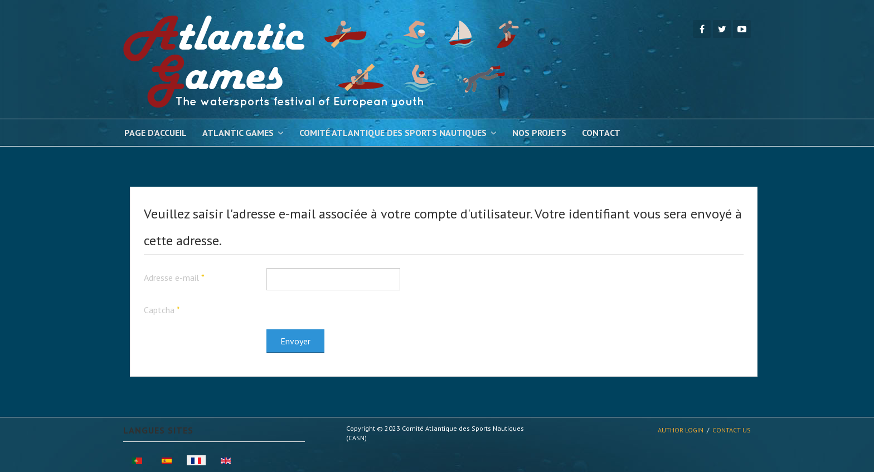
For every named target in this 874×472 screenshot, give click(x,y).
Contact (601, 132)
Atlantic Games (238, 132)
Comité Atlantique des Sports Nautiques (393, 132)
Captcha (162, 309)
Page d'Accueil (155, 132)
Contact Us (731, 430)
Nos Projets (539, 132)
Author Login (680, 430)
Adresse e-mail (174, 277)
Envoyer (295, 341)
